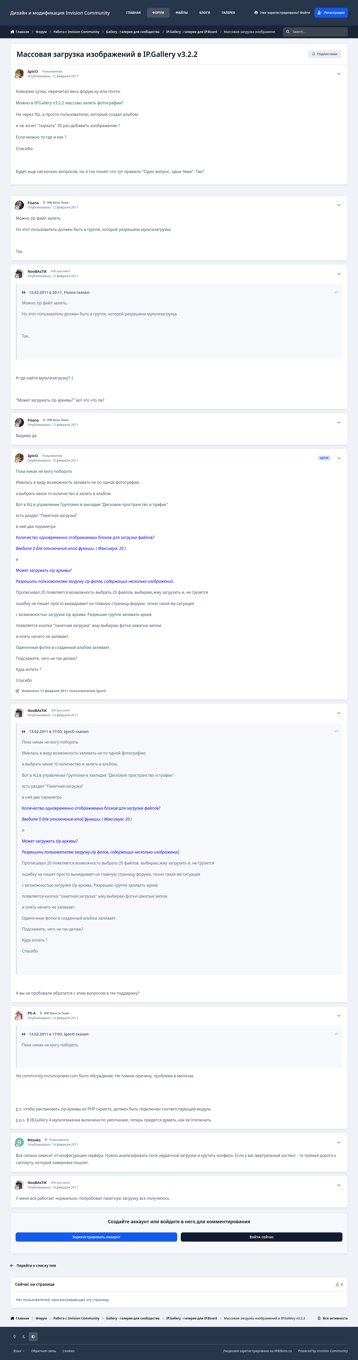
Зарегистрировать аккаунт (96, 1236)
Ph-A (31, 1013)
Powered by (323, 1351)
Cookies (69, 1351)
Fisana (33, 203)
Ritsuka (34, 1140)
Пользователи (58, 1140)
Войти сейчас (262, 1236)
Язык (19, 1351)
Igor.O (33, 71)
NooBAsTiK (37, 271)
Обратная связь (43, 1351)
